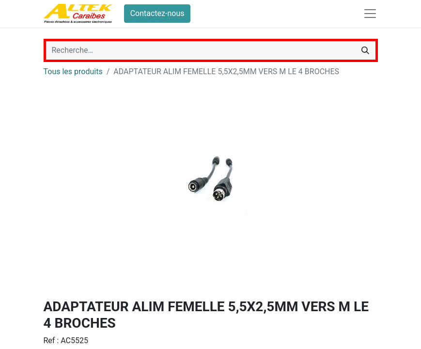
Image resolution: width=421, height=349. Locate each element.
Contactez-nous (157, 13)
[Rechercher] (365, 50)
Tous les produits (73, 71)
